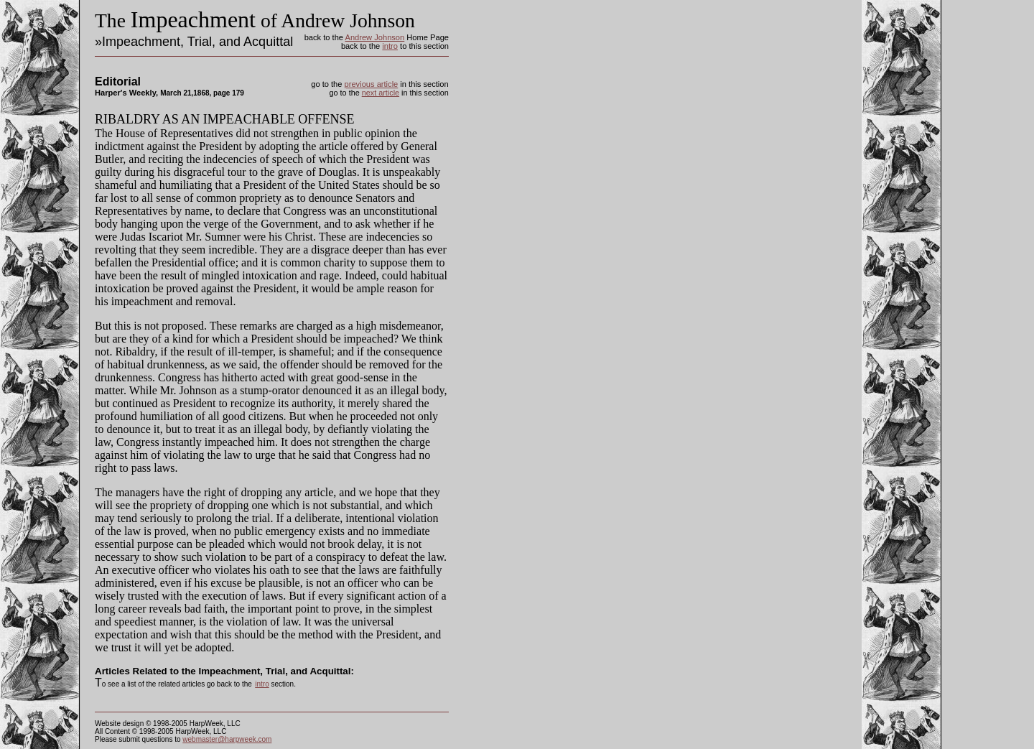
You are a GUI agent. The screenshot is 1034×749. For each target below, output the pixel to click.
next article (380, 92)
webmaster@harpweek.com (226, 739)
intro (390, 46)
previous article (372, 84)
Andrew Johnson (374, 37)
